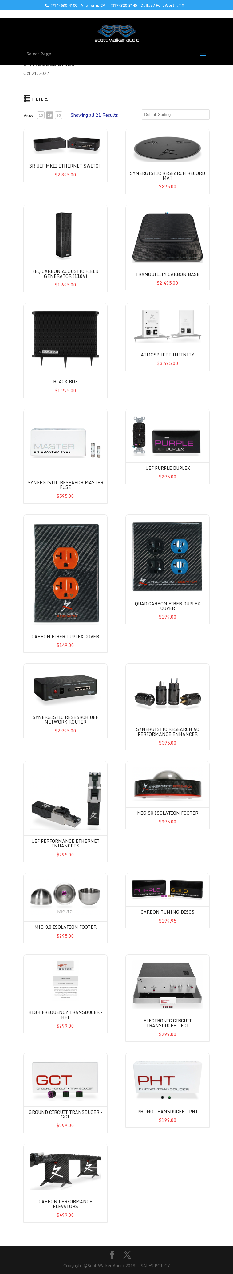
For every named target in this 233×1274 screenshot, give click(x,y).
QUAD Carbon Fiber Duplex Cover (167, 606)
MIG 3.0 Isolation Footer (65, 927)
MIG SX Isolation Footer (167, 813)
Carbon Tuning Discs (167, 911)
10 (40, 115)
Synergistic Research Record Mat (167, 175)
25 (49, 115)
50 (58, 115)
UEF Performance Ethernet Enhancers (65, 843)
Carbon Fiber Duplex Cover (65, 636)
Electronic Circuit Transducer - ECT (168, 1023)
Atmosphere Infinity (167, 354)
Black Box (65, 381)
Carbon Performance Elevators (65, 1204)
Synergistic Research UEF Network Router (65, 719)
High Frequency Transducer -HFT (65, 1014)
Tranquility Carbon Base (167, 274)
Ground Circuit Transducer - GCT (65, 1114)
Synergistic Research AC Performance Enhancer (167, 731)
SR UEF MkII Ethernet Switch (65, 165)
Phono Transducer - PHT (167, 1111)
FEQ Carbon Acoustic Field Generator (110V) (65, 273)
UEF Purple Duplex (167, 468)
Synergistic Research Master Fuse (65, 485)
